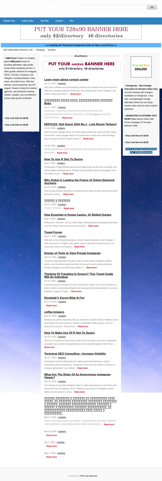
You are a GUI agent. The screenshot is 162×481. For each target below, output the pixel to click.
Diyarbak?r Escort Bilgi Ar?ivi (64, 297)
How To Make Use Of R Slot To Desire (69, 332)
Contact (59, 21)
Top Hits (44, 21)
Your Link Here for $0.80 (16, 118)
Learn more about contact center (66, 79)
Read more (75, 94)
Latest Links (28, 21)
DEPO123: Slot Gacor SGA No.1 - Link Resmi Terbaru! (80, 124)
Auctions (52, 50)
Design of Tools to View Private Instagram (72, 253)
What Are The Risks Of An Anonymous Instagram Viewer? (77, 376)
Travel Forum (53, 232)
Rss (71, 21)
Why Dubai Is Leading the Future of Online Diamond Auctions (79, 182)
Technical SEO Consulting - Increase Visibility (75, 353)
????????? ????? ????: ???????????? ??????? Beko (78, 102)
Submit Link (9, 21)
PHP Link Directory (88, 476)
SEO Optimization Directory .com (18, 50)
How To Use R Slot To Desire (63, 159)
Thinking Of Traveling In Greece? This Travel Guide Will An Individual (78, 275)
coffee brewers (54, 312)
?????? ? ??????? (57, 200)
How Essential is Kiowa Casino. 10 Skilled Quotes (77, 214)
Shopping (40, 50)
